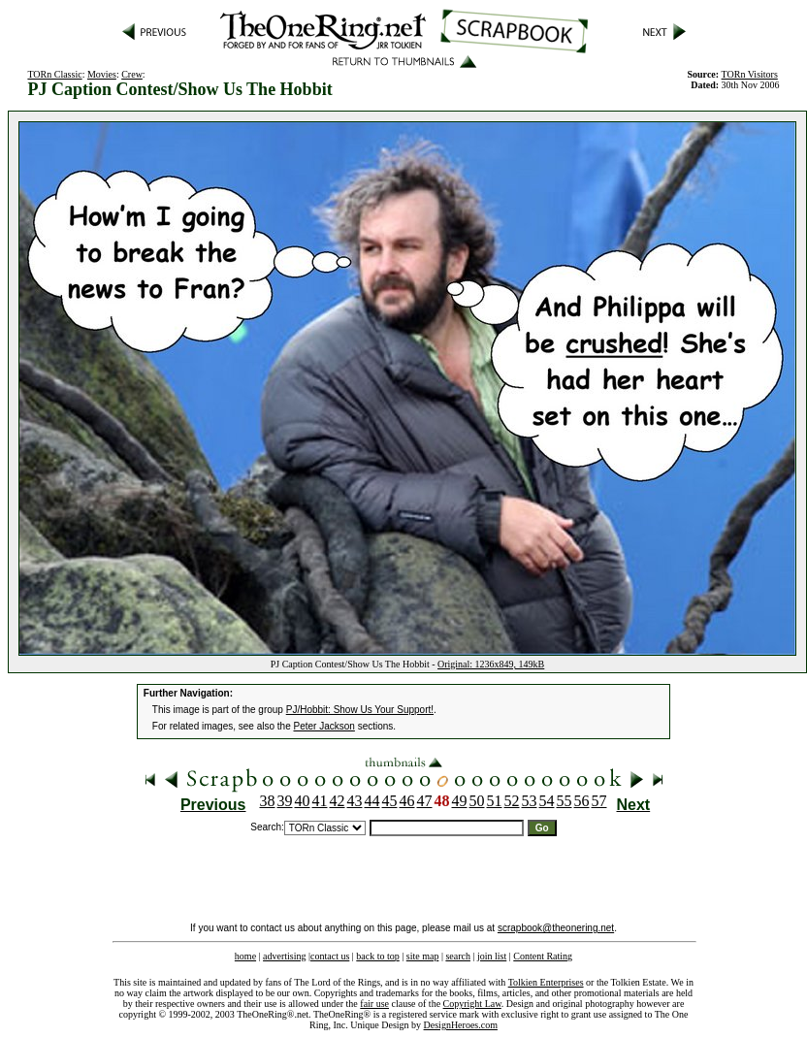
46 (407, 801)
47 (425, 801)
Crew (132, 74)
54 (547, 801)
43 (355, 801)
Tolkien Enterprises (546, 982)
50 (477, 801)
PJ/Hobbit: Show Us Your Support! (360, 709)
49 (460, 801)
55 (564, 801)
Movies (101, 74)
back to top (377, 956)
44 (372, 801)
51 (494, 801)
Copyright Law (472, 1003)
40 (302, 801)
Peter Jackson (324, 726)
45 (390, 801)
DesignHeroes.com (461, 1025)
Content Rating (542, 956)
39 (285, 801)
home (245, 956)
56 (582, 801)
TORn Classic (54, 74)
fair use (374, 1003)
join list (491, 956)
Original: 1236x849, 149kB (490, 664)
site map (422, 956)
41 (320, 801)
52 (512, 801)
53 (529, 801)
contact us (329, 956)
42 (337, 801)
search (457, 956)
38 (267, 801)
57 (599, 801)
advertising (284, 956)
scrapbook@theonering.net (556, 928)
